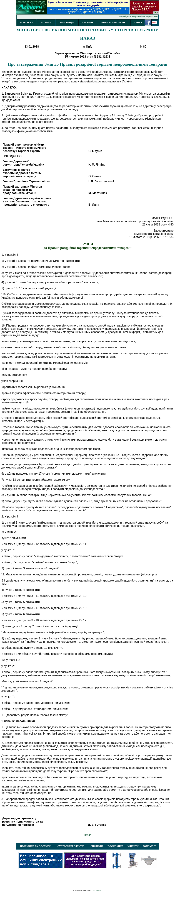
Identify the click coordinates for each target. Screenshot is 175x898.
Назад (87, 834)
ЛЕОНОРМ (96, 890)
